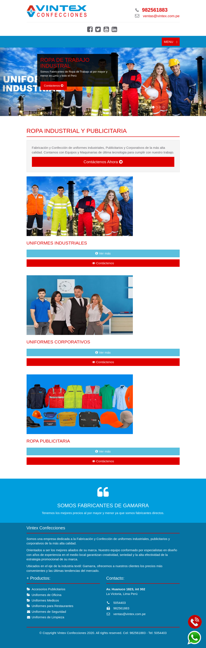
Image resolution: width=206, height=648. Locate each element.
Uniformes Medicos (43, 600)
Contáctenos (54, 85)
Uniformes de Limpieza (45, 617)
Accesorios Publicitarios (46, 589)
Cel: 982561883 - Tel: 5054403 (145, 633)
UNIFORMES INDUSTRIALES (57, 242)
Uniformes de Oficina (44, 595)
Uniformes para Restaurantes (50, 606)
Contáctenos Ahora (103, 162)
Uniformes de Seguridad (46, 611)
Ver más (103, 253)
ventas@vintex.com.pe (161, 16)
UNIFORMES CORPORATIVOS (58, 341)
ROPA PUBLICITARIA (48, 441)
